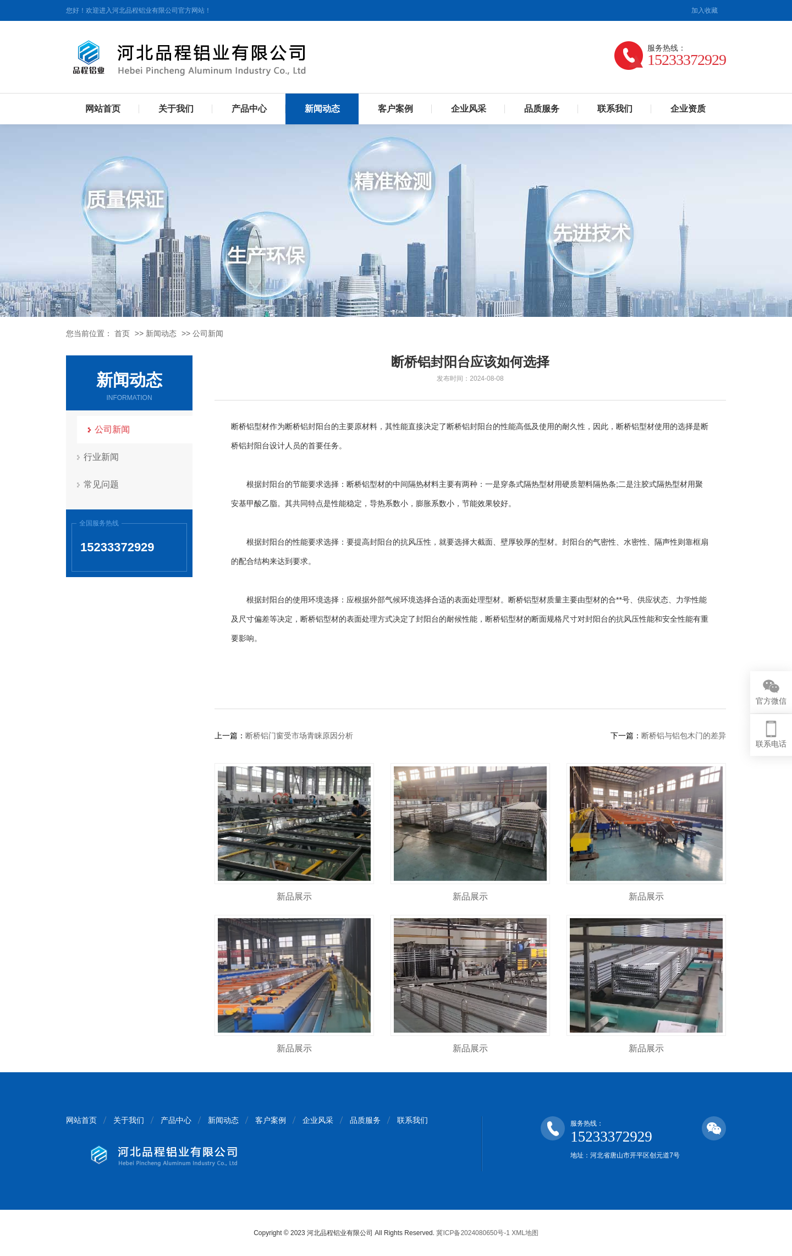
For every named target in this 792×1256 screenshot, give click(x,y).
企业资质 (688, 108)
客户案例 (395, 108)
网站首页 (102, 108)
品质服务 (541, 108)
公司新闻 (208, 333)
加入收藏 (704, 10)
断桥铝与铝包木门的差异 (683, 735)
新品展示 (294, 896)
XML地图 (525, 1233)
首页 (122, 333)
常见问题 (101, 484)
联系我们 (614, 108)
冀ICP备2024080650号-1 (472, 1233)
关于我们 (176, 108)
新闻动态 (322, 108)
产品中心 (249, 108)
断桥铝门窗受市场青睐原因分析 (299, 735)
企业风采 (468, 108)
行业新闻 (101, 457)
